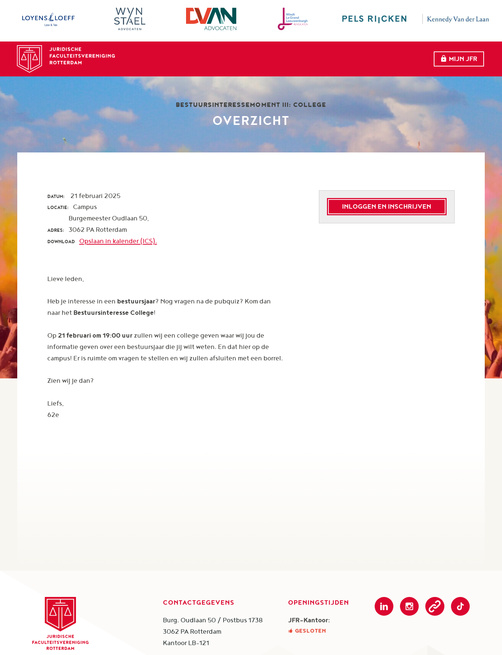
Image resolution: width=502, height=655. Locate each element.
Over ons (239, 58)
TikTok (460, 606)
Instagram (409, 606)
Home (198, 58)
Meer (396, 58)
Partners (351, 58)
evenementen (295, 58)
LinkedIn (384, 606)
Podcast (434, 606)
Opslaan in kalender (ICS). (118, 241)
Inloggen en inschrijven (386, 206)
